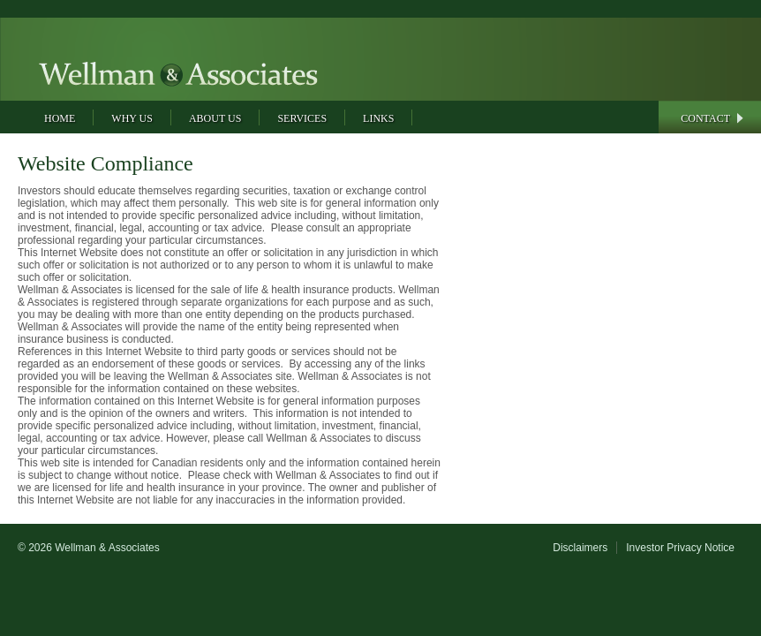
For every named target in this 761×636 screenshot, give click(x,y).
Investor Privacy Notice (680, 547)
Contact (705, 118)
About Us (215, 118)
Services (302, 118)
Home (59, 118)
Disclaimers (580, 547)
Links (378, 118)
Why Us (132, 118)
